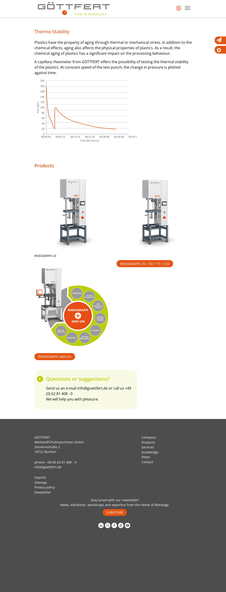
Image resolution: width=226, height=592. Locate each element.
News (146, 457)
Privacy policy (44, 487)
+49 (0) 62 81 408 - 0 (61, 462)
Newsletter (42, 492)
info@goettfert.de (92, 388)
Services (148, 447)
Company (149, 437)
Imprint (40, 477)
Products (148, 442)
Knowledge (150, 452)
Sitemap (40, 482)
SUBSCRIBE (114, 512)
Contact (147, 462)
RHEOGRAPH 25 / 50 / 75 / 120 (144, 263)
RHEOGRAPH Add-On (54, 356)
